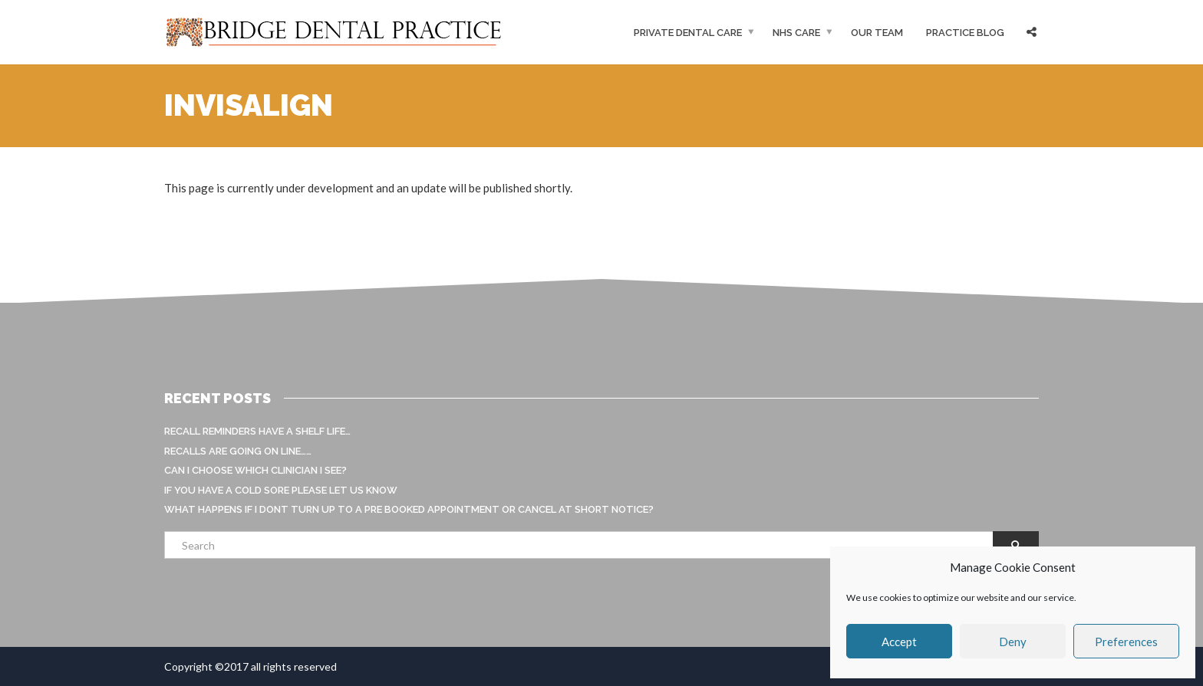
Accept (899, 641)
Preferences (1126, 641)
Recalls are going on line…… (237, 451)
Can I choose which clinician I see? (255, 470)
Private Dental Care (688, 32)
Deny (1013, 641)
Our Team (877, 32)
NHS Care (796, 32)
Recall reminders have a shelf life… (257, 431)
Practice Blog (965, 32)
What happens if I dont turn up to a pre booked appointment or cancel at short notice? (409, 509)
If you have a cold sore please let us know (280, 490)
